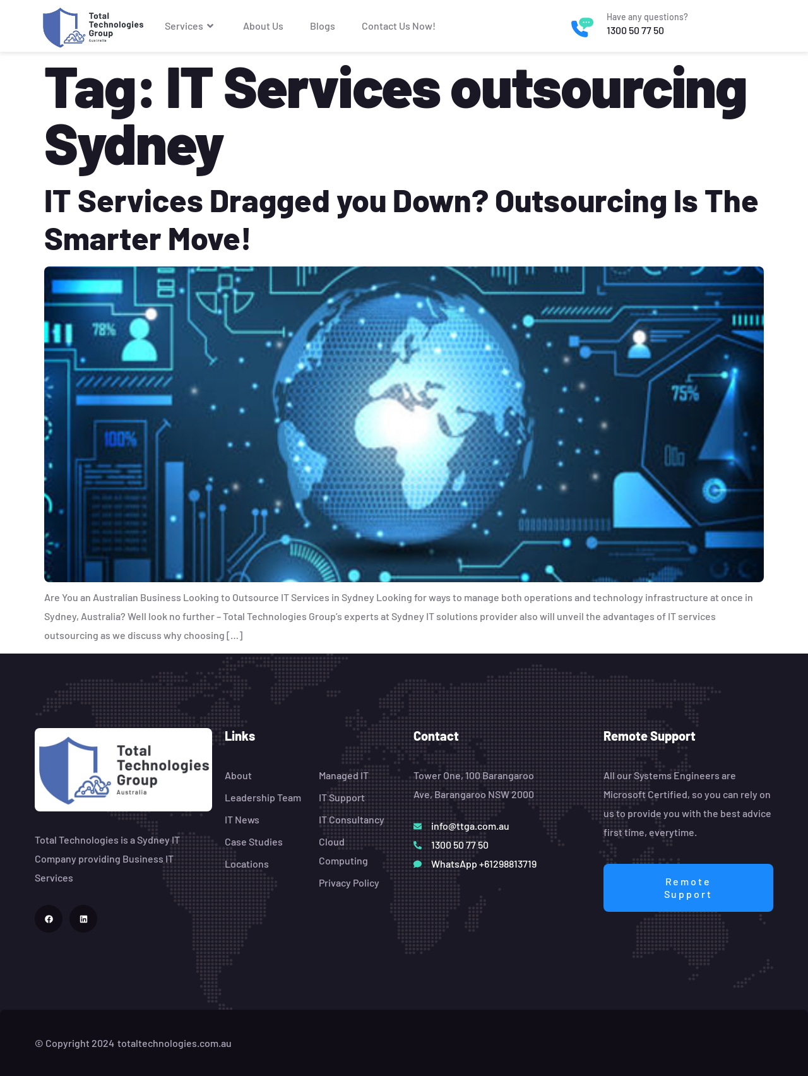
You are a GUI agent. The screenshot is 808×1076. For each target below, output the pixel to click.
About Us (263, 26)
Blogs (322, 26)
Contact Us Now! (399, 26)
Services (191, 25)
